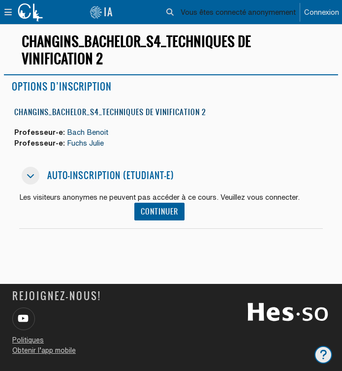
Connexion (321, 12)
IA (101, 12)
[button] (170, 12)
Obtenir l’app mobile (44, 350)
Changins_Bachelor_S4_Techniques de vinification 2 (110, 112)
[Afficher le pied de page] (323, 355)
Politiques (28, 340)
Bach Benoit (87, 132)
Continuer (159, 211)
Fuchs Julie (85, 143)
